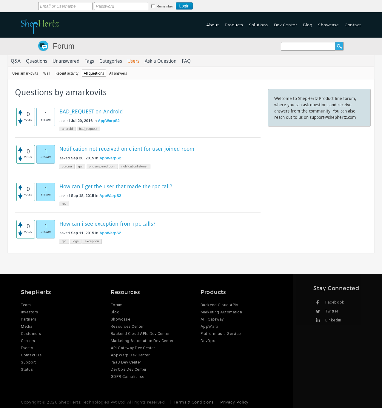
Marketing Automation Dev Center (142, 340)
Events (27, 348)
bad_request (88, 128)
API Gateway (212, 319)
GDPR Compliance (127, 376)
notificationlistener (134, 166)
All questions (94, 73)
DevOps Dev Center (129, 369)
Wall (46, 73)
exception (92, 241)
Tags (89, 61)
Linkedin (333, 320)
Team (26, 305)
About (212, 24)
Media (27, 326)
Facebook (334, 302)
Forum (63, 46)
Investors (29, 312)
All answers (118, 73)
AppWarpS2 (109, 120)
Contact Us (31, 355)
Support (28, 362)
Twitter (331, 311)
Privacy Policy (234, 402)
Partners (28, 319)
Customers (31, 333)
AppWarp (209, 326)
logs (75, 241)
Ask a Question (160, 61)
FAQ (186, 61)
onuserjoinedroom (102, 166)
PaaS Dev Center (126, 362)
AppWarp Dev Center (130, 355)
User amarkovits (25, 73)
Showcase (328, 24)
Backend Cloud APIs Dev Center (140, 333)
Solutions (258, 24)
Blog (307, 24)
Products (234, 24)
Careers (28, 340)
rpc (80, 166)
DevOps (208, 340)
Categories (110, 61)
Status (27, 369)
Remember (165, 6)
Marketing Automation (221, 312)
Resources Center (127, 326)
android (67, 128)
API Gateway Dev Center (133, 348)
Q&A (16, 61)
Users (133, 61)
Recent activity (67, 73)
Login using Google (207, 5)
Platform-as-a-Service (221, 333)
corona (67, 166)
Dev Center (285, 24)
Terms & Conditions (193, 402)
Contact (353, 24)
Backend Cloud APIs (219, 305)
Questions (36, 61)
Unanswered (66, 61)
